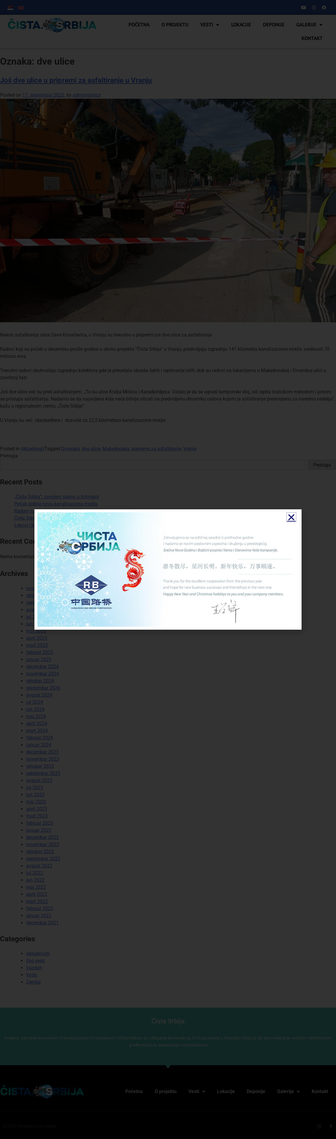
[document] (168, 569)
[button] (291, 517)
